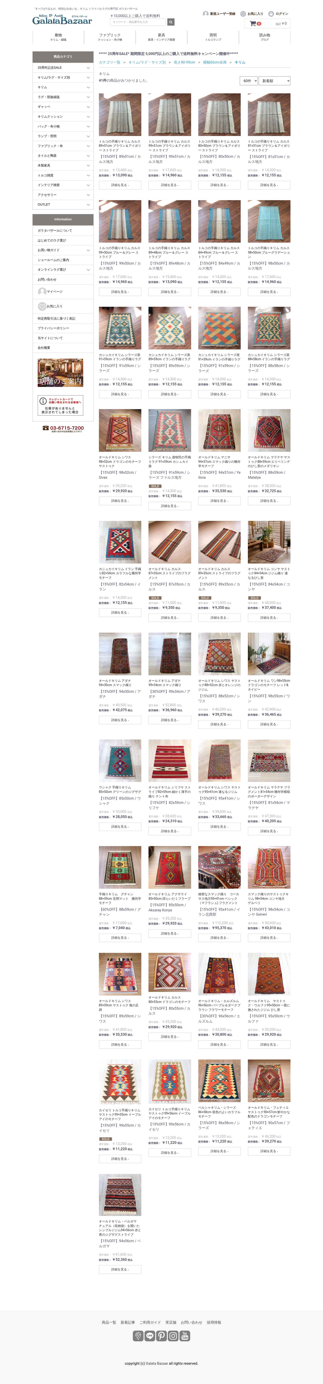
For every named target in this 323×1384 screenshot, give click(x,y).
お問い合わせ (47, 288)
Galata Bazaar (157, 1363)
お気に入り (50, 314)
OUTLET (44, 213)
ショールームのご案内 (53, 268)
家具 (161, 46)
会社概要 (44, 356)
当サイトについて (50, 346)
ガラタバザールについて (55, 239)
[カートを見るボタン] (256, 32)
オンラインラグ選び (52, 278)
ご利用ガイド (150, 1322)
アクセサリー (47, 203)
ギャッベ (44, 115)
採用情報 (214, 1322)
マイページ (50, 300)
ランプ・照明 (47, 144)
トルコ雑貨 (45, 183)
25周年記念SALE (50, 76)
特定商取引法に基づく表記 (56, 327)
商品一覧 (109, 1322)
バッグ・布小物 (49, 134)
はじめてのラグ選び (52, 248)
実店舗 (171, 1322)
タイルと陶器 (47, 164)
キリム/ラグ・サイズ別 (54, 86)
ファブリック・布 (50, 154)
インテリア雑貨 (49, 193)
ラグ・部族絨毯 (49, 105)
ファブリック (110, 46)
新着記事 (128, 1322)
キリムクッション (50, 125)
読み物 (264, 46)
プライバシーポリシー (53, 336)
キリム (42, 95)
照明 (213, 46)
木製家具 (44, 174)
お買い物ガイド (49, 258)
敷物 (58, 46)
